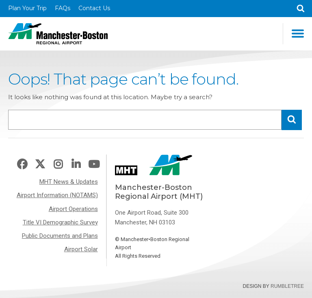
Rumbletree (287, 286)
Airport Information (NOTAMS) (57, 195)
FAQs (62, 8)
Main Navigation (298, 33)
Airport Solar (81, 249)
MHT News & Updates (68, 181)
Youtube (94, 164)
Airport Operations (73, 209)
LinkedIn (76, 164)
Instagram (58, 164)
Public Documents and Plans (60, 235)
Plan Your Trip (27, 8)
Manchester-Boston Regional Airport (58, 33)
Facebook (22, 164)
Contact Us (94, 8)
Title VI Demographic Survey (60, 222)
